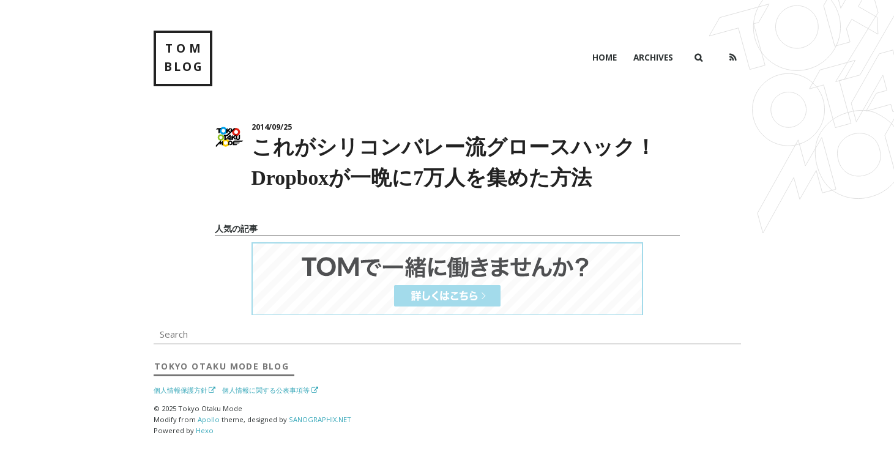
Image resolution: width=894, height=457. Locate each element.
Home (604, 57)
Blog (221, 366)
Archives (653, 57)
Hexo (205, 430)
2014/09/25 (271, 127)
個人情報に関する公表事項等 (266, 390)
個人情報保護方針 (180, 390)
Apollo (209, 419)
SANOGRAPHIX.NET (320, 419)
